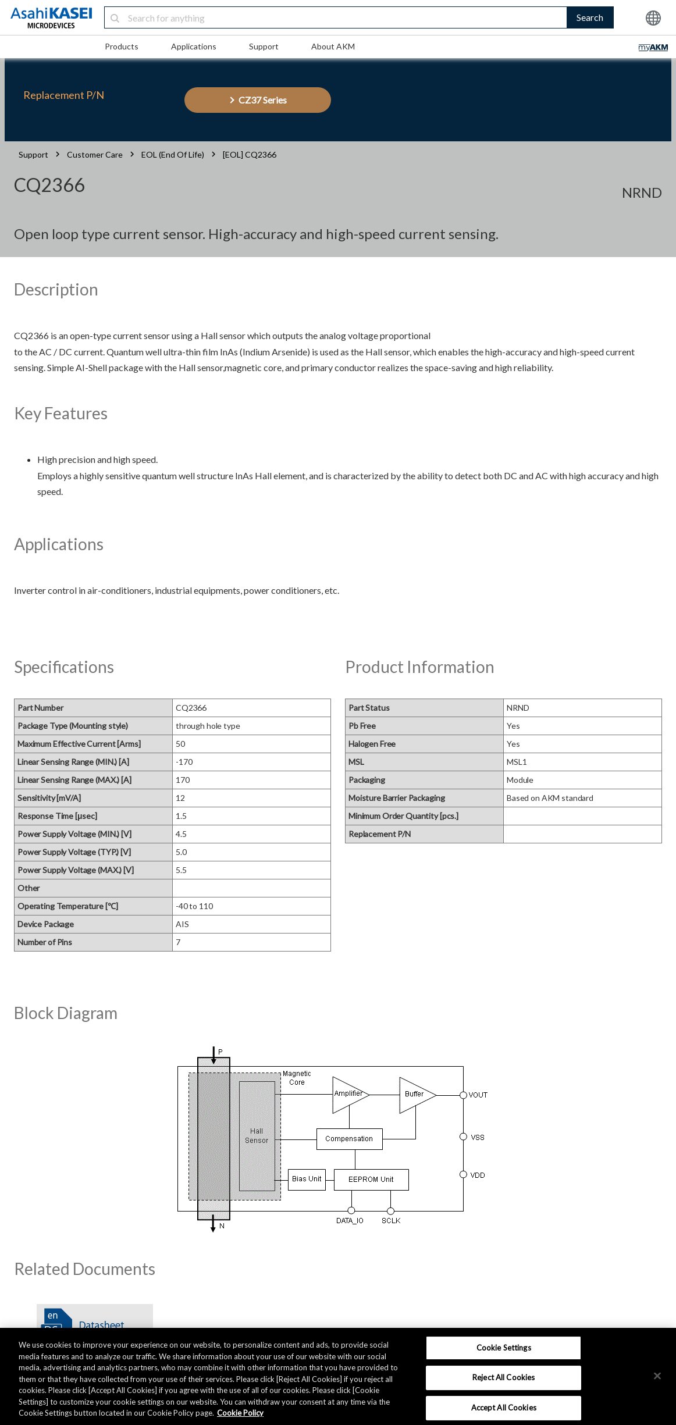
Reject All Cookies (503, 1377)
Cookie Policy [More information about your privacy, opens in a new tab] (240, 1412)
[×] (657, 1375)
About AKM (333, 46)
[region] (338, 1376)
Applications (193, 46)
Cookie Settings (503, 1347)
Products (121, 46)
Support (264, 46)
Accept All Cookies (503, 1407)
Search (590, 17)
